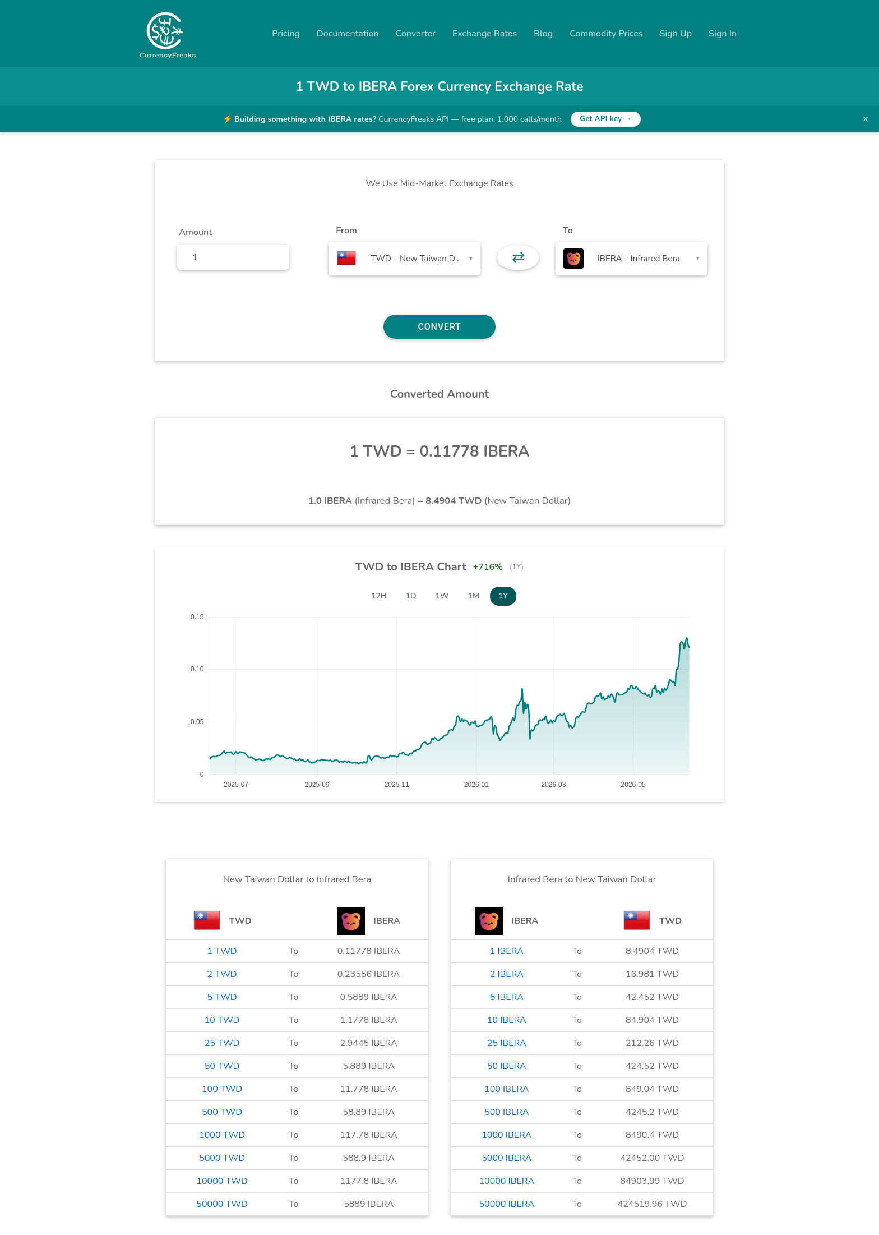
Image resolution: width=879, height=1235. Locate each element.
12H (379, 596)
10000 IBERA (506, 1181)
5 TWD (222, 997)
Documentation (348, 33)
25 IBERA (506, 1043)
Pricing (286, 33)
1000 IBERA (506, 1135)
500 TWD (222, 1112)
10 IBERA (506, 1020)
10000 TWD (221, 1181)
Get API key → (606, 119)
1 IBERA (507, 951)
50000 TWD (221, 1204)
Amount (195, 232)
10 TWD (222, 1020)
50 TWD (222, 1066)
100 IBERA (506, 1089)
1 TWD (222, 951)
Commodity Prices (606, 33)
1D (411, 596)
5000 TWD (222, 1158)
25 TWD (222, 1043)
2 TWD (222, 974)
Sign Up (676, 33)
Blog (543, 33)
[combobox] (404, 258)
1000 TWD (222, 1135)
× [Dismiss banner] (865, 119)
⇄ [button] (518, 257)
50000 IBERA (506, 1204)
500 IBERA (506, 1112)
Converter (416, 33)
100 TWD (222, 1089)
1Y (503, 596)
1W (442, 596)
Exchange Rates (484, 33)
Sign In (723, 33)
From (346, 230)
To (568, 230)
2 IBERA (507, 974)
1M (473, 596)
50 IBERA (506, 1066)
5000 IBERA (506, 1158)
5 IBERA (507, 997)
